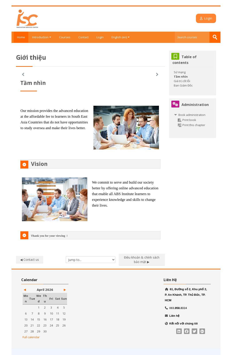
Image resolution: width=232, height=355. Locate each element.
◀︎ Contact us (29, 259)
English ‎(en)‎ (121, 37)
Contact (83, 37)
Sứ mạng (180, 72)
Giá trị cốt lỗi (182, 81)
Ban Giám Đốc (183, 85)
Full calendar (31, 337)
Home (20, 37)
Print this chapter (191, 125)
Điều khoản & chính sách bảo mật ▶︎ (141, 259)
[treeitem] (192, 119)
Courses (64, 37)
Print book (187, 120)
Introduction (41, 37)
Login (208, 18)
